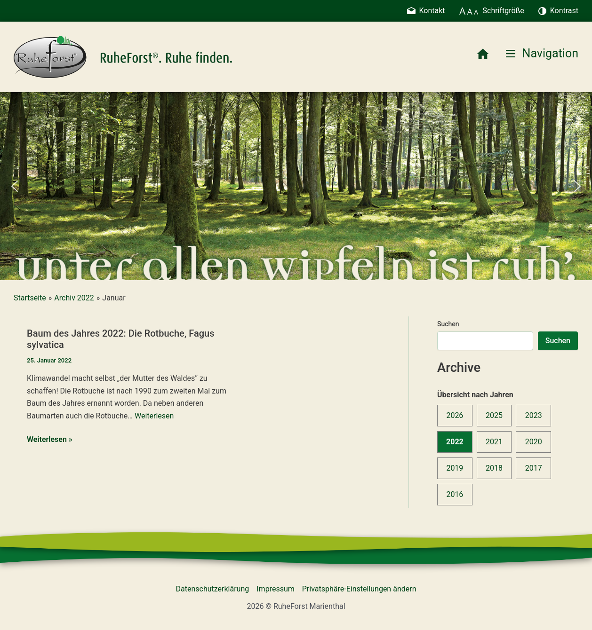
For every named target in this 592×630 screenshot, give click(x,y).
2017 (533, 468)
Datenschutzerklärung (212, 588)
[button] (14, 186)
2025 (494, 415)
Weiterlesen (154, 415)
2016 (454, 494)
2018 (494, 468)
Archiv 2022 (74, 297)
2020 (533, 441)
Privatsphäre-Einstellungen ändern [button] (359, 588)
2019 (454, 468)
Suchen (448, 324)
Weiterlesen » (49, 439)
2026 (454, 415)
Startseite (30, 297)
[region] (296, 186)
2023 (533, 415)
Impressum (275, 588)
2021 (494, 441)
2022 (455, 441)
